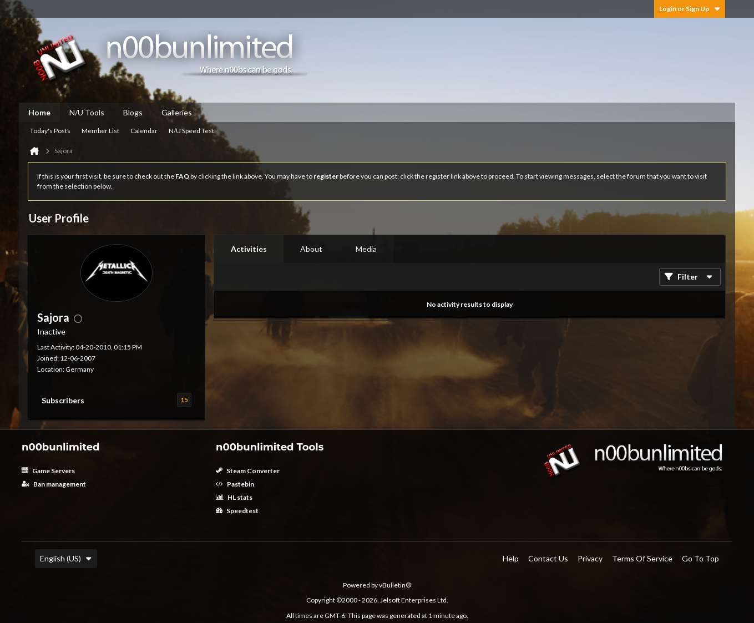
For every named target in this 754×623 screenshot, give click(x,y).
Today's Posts (50, 130)
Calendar (144, 130)
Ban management (54, 484)
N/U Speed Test (191, 130)
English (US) (66, 558)
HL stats (234, 497)
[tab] (249, 249)
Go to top (700, 558)
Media (366, 249)
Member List (100, 130)
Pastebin (235, 484)
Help (511, 558)
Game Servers (48, 471)
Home (39, 112)
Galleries (176, 112)
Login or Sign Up (689, 8)
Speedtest (237, 510)
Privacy (590, 558)
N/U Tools (86, 112)
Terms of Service (642, 558)
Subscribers (63, 400)
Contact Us (548, 558)
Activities (249, 249)
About (311, 249)
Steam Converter (248, 471)
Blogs (133, 112)
